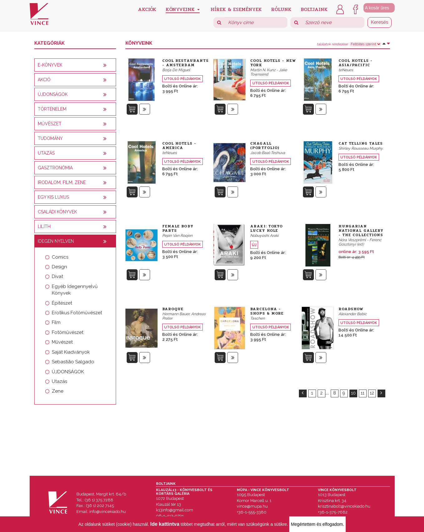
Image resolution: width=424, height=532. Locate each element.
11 (362, 392)
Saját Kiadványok (71, 352)
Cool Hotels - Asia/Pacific (356, 63)
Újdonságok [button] (53, 94)
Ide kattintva (164, 524)
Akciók (147, 8)
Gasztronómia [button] (55, 167)
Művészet (62, 342)
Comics (60, 257)
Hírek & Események (236, 8)
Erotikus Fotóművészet (77, 313)
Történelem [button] (52, 109)
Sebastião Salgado (73, 362)
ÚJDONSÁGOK (68, 372)
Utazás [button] (46, 153)
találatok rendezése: (332, 44)
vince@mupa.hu (252, 506)
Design (59, 267)
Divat (57, 276)
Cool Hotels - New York (273, 63)
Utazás (59, 381)
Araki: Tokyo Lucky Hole (266, 228)
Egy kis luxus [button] (53, 197)
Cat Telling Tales (361, 143)
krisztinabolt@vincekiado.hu (344, 506)
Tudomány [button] (50, 138)
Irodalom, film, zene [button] (62, 182)
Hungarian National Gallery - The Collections (361, 230)
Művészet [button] (49, 123)
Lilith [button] (44, 226)
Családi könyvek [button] (57, 211)
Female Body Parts (177, 228)
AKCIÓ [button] (44, 79)
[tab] (75, 65)
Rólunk (281, 8)
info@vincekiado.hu (107, 511)
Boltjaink (314, 8)
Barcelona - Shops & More (267, 311)
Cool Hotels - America (179, 146)
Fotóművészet (67, 332)
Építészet (62, 303)
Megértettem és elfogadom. (317, 524)
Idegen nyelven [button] (56, 241)
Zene (57, 391)
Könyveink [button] (183, 9)
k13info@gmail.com (174, 510)
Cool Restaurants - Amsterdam (185, 63)
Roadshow (351, 309)
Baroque (173, 309)
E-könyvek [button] (50, 64)
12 (372, 392)
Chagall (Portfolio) (264, 146)
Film (56, 322)
